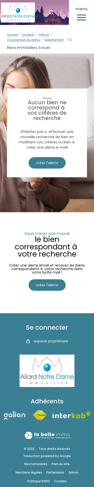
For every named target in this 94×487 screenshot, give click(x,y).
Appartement (54, 40)
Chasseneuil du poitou (23, 40)
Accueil (12, 35)
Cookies (60, 481)
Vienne (44, 35)
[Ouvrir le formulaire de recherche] (51, 12)
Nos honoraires (35, 464)
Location (28, 35)
